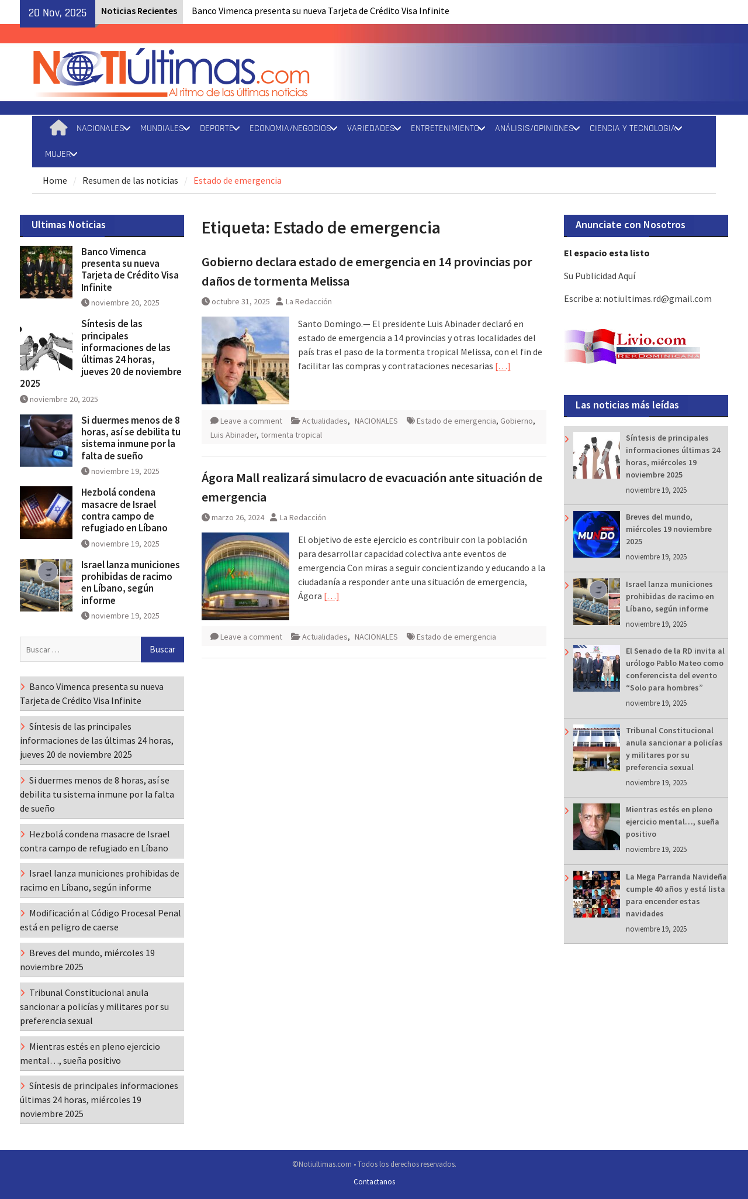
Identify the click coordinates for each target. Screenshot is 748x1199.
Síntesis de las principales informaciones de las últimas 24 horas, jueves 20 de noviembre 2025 (101, 353)
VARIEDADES (371, 128)
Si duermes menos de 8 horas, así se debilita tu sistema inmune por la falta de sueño (131, 438)
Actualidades (325, 420)
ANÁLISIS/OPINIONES (534, 128)
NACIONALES (100, 128)
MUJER (58, 154)
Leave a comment (251, 420)
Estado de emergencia (456, 420)
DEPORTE (217, 128)
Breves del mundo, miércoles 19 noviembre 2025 (669, 529)
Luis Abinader (233, 435)
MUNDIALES (162, 128)
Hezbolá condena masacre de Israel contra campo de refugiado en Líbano (124, 510)
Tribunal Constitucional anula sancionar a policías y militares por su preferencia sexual (94, 1006)
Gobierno (516, 420)
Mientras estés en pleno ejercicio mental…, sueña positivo (672, 821)
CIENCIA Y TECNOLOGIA (633, 128)
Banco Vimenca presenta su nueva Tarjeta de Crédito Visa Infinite (320, 10)
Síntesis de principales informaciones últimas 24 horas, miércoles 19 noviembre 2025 (99, 1099)
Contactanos (374, 1182)
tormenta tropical (291, 435)
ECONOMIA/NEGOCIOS (290, 128)
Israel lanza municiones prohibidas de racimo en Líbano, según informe (670, 596)
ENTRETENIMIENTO (445, 128)
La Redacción (309, 301)
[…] (503, 366)
